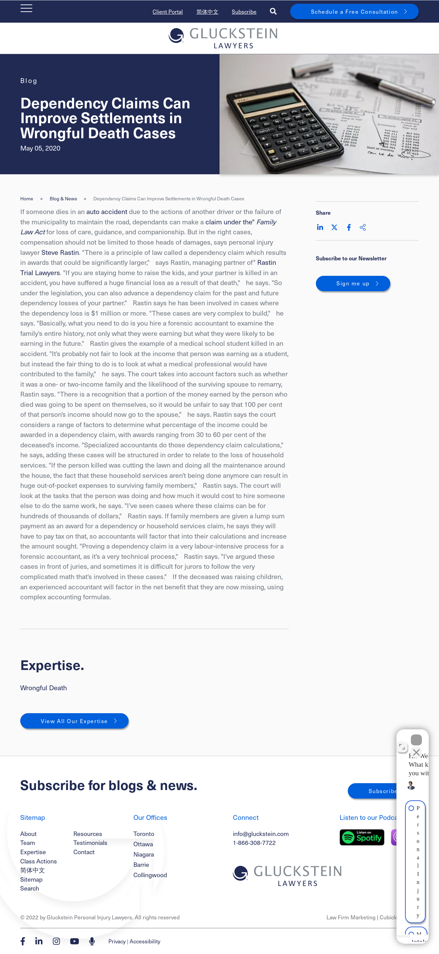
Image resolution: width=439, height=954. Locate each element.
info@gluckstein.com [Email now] (261, 833)
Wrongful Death (43, 687)
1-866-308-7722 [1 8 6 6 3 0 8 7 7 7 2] (254, 842)
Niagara (143, 854)
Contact (84, 851)
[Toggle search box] (273, 11)
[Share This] (363, 227)
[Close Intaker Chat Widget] (416, 734)
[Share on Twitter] (334, 227)
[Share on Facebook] (349, 227)
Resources (87, 833)
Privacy (117, 941)
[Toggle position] (401, 741)
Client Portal (168, 11)
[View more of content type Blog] (29, 80)
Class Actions (38, 860)
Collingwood (150, 874)
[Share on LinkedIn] (320, 227)
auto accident (106, 211)
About (28, 833)
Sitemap (31, 879)
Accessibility (145, 941)
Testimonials (90, 842)
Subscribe (244, 11)
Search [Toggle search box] (29, 888)
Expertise (33, 851)
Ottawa (143, 843)
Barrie (141, 864)
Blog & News (63, 198)
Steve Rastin (60, 252)
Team (27, 842)
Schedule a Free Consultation (354, 11)
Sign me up (353, 283)
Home (26, 198)
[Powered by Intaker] (379, 940)
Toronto (143, 833)
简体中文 (207, 11)
